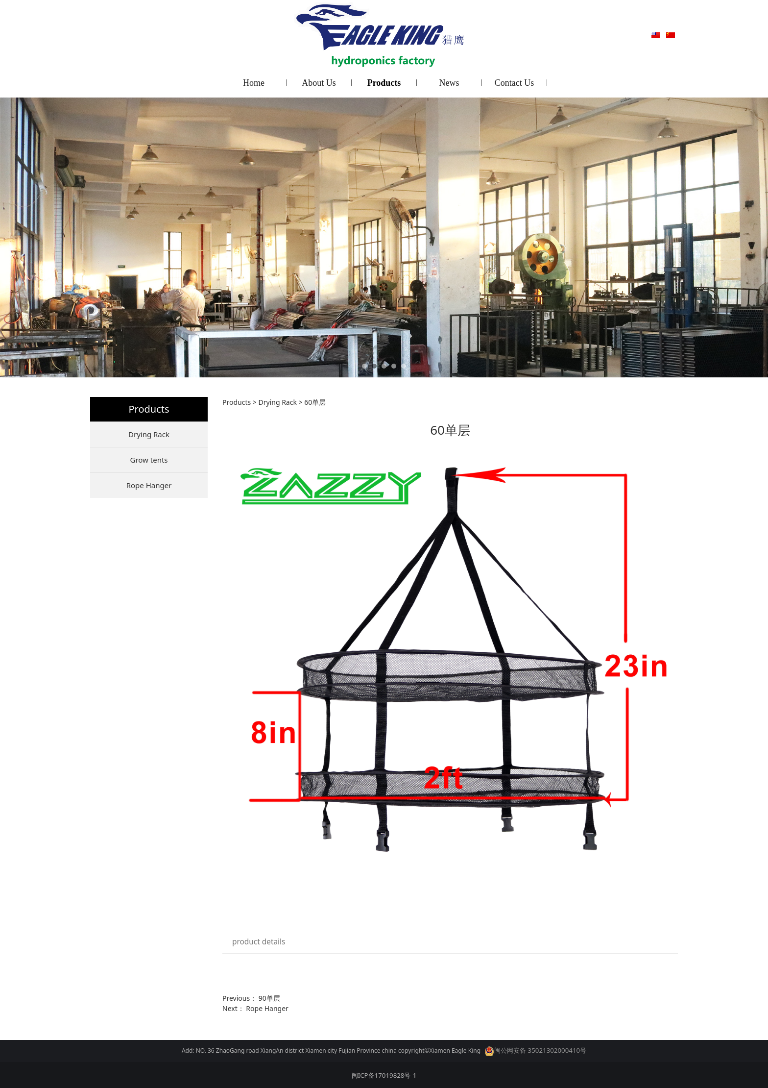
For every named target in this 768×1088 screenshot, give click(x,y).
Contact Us (514, 83)
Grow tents (149, 460)
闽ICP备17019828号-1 (384, 1075)
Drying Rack (148, 434)
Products (384, 83)
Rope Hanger (149, 485)
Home (253, 83)
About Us (319, 83)
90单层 (269, 998)
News (449, 83)
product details (258, 942)
